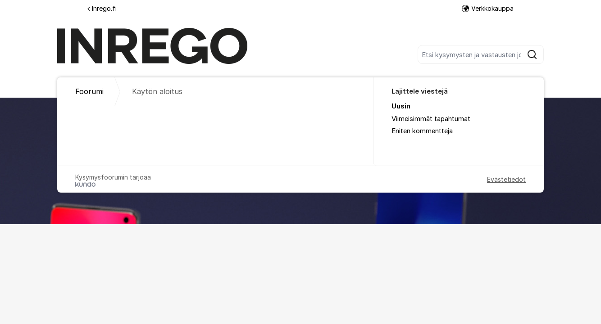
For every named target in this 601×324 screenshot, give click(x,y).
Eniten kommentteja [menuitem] (422, 131)
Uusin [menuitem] (401, 106)
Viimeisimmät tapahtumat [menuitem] (431, 119)
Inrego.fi (102, 8)
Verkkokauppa (488, 8)
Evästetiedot (506, 179)
